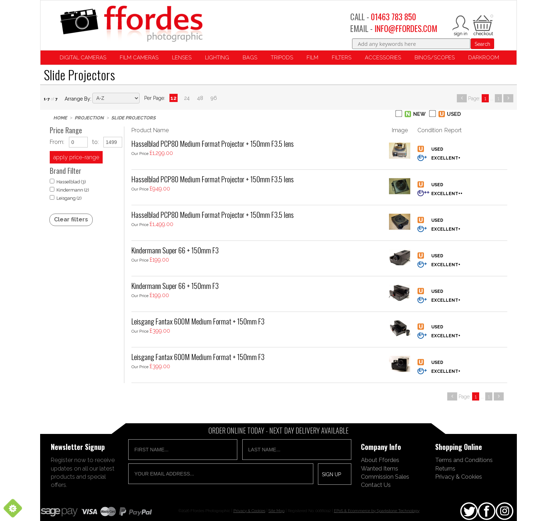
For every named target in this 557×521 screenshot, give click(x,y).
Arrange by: (78, 99)
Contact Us (376, 484)
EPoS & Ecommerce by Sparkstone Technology (377, 510)
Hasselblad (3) (68, 181)
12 (174, 98)
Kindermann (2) (69, 190)
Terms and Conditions (464, 459)
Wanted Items (379, 468)
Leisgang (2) (66, 198)
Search (482, 44)
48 (200, 98)
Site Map (277, 510)
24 (187, 98)
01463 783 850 (393, 17)
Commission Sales (385, 476)
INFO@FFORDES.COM (405, 28)
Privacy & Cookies (458, 476)
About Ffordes (380, 459)
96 (214, 98)
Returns (445, 468)
